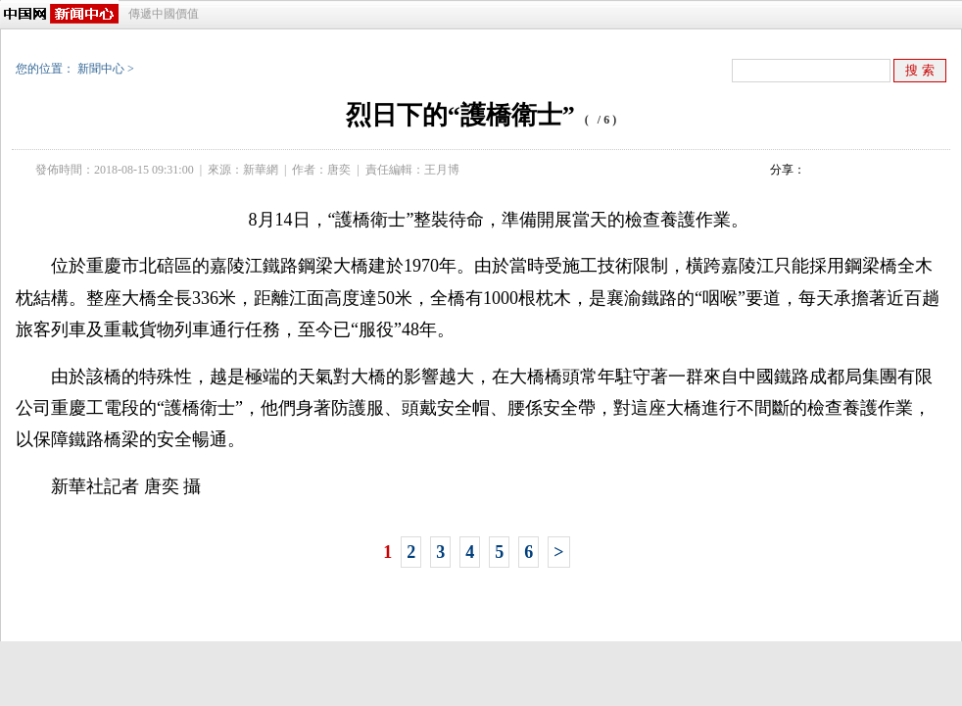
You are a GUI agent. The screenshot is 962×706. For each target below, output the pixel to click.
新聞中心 (100, 69)
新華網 (260, 169)
